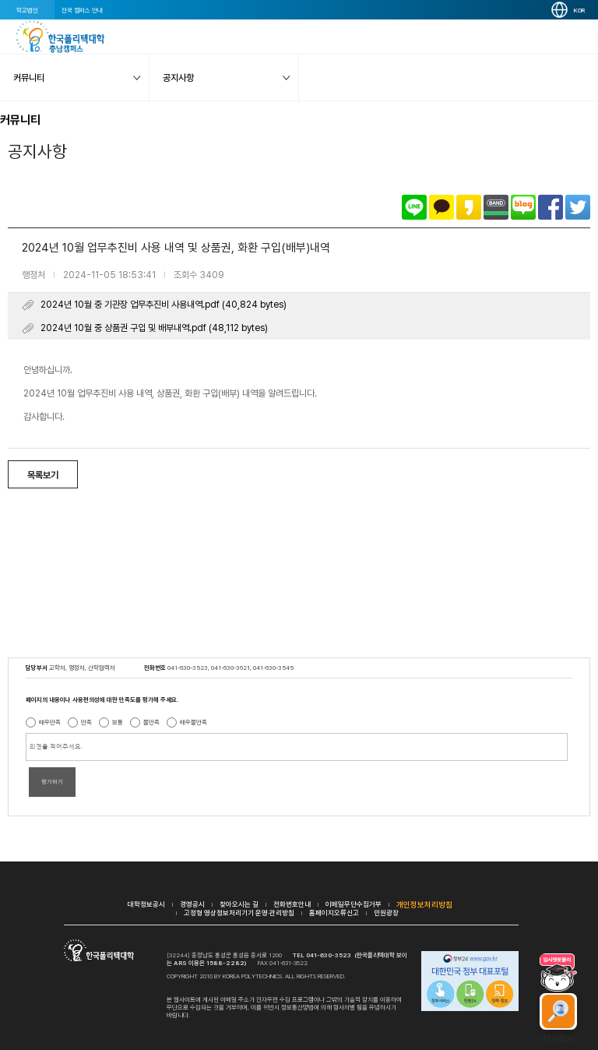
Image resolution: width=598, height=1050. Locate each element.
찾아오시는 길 (239, 904)
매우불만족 (193, 722)
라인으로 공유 (414, 207)
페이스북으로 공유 (550, 207)
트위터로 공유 (577, 207)
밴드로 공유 (496, 207)
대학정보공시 (146, 904)
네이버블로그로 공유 (523, 207)
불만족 (151, 722)
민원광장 (386, 912)
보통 (117, 722)
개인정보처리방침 (424, 904)
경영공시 (192, 904)
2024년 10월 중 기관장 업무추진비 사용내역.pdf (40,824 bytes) (163, 304)
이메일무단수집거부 (353, 904)
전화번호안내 (292, 904)
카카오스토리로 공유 (468, 207)
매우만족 (50, 722)
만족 (86, 722)
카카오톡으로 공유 (441, 207)
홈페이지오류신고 (334, 912)
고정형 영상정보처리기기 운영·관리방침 (239, 912)
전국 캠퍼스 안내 (82, 10)
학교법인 (27, 10)
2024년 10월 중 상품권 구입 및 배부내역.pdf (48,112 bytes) (154, 327)
